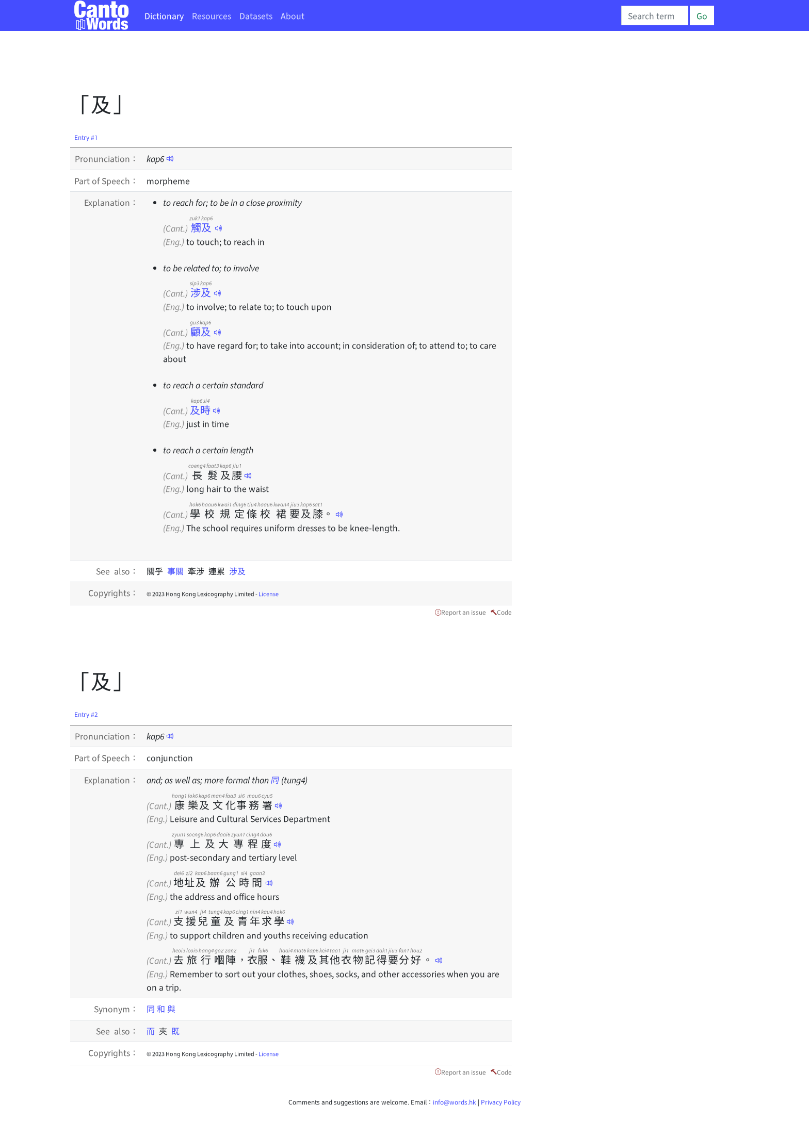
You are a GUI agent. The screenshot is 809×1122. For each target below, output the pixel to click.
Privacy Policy (501, 1101)
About (292, 15)
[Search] (654, 15)
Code (504, 611)
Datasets (255, 15)
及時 (200, 409)
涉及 (200, 292)
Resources (211, 15)
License (268, 593)
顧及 (200, 331)
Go (702, 15)
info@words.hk (454, 1101)
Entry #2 (86, 714)
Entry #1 (86, 137)
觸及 (201, 227)
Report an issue (463, 611)
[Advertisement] (258, 64)
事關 (177, 571)
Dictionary (164, 15)
